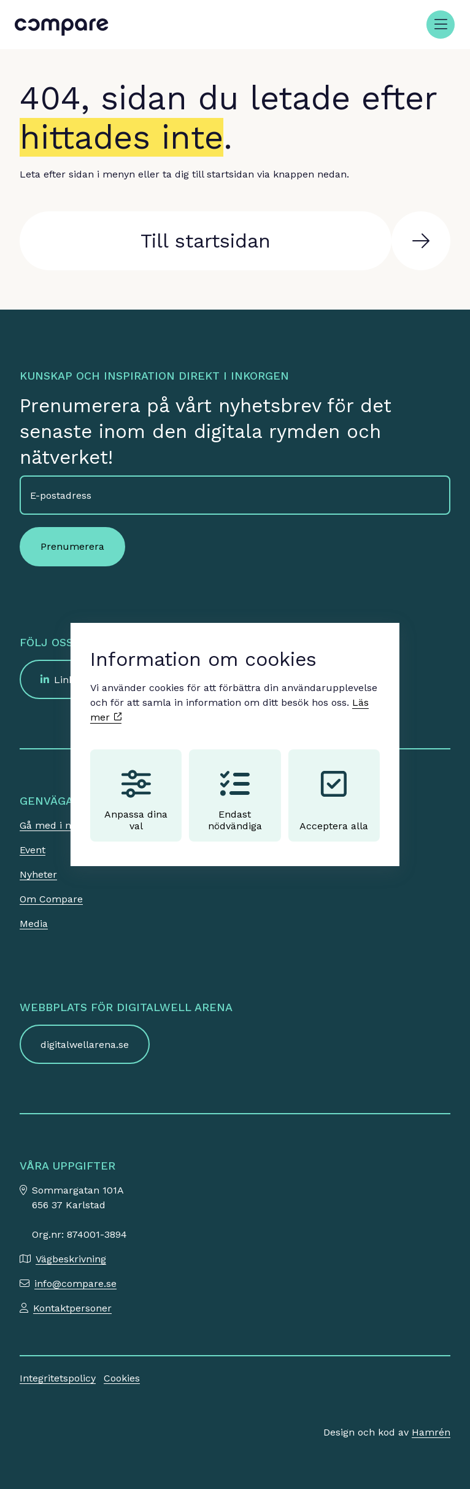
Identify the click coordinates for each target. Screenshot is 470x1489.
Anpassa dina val (136, 800)
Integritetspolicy (58, 1378)
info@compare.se (75, 1283)
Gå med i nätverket (65, 825)
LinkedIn (74, 680)
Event (32, 850)
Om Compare (51, 899)
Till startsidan (206, 240)
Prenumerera (72, 546)
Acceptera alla (333, 800)
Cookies (122, 1378)
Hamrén (431, 1432)
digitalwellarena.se (84, 1044)
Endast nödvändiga (235, 800)
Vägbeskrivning (71, 1259)
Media (34, 923)
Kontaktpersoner (72, 1308)
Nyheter (38, 874)
